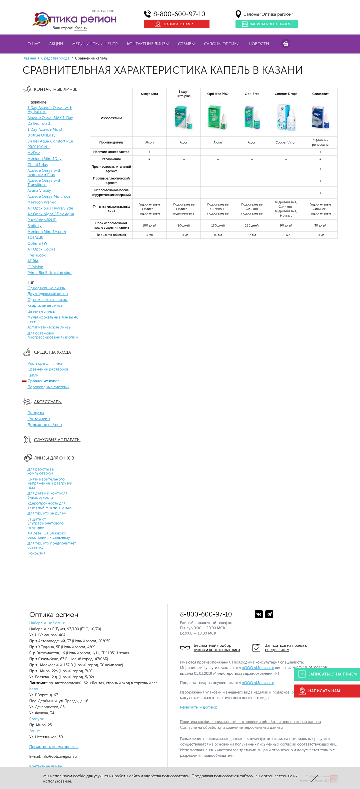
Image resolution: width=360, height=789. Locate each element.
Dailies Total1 (39, 124)
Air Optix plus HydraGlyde (50, 208)
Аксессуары (48, 402)
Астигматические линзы (49, 328)
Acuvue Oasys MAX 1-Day (50, 118)
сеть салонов (104, 11)
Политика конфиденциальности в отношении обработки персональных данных (250, 722)
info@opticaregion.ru (59, 756)
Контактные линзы (148, 44)
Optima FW (38, 244)
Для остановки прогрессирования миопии (53, 336)
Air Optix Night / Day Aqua (51, 214)
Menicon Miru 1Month (47, 232)
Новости (259, 44)
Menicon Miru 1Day (45, 159)
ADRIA (33, 261)
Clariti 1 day (38, 165)
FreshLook (37, 256)
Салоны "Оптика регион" (268, 14)
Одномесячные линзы (48, 300)
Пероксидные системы (49, 387)
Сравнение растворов (48, 370)
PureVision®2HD (42, 220)
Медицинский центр (95, 44)
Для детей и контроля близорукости (47, 496)
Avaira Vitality (39, 191)
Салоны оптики (222, 44)
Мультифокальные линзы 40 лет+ (53, 320)
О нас (34, 44)
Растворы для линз (45, 364)
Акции (56, 44)
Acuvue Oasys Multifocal (50, 197)
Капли (33, 376)
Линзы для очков (54, 458)
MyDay (34, 153)
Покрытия (36, 554)
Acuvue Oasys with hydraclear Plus (44, 173)
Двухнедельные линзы (48, 294)
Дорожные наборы (45, 425)
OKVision (35, 267)
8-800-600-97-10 (179, 14)
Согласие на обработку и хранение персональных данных (231, 728)
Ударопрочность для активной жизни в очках (50, 506)
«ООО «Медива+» (258, 668)
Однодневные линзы (47, 288)
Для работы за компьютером (41, 472)
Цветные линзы (42, 312)
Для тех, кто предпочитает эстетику (52, 546)
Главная (29, 58)
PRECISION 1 (39, 147)
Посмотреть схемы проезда (53, 747)
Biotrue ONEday (42, 136)
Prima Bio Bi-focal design (50, 273)
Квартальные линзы (45, 306)
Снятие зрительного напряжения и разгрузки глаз (50, 484)
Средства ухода (55, 58)
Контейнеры (39, 419)
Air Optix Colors (41, 250)
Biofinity (35, 226)
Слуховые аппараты (57, 440)
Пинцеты (36, 413)
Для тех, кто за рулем (47, 514)
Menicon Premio (42, 202)
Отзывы (186, 44)
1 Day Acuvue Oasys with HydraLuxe (50, 110)
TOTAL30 (35, 238)
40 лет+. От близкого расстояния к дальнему (49, 536)
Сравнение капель (44, 381)
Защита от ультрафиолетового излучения (46, 524)
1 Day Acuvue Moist (45, 130)
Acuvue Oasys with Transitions (44, 183)
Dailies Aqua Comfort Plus (51, 142)
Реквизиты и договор (199, 707)
